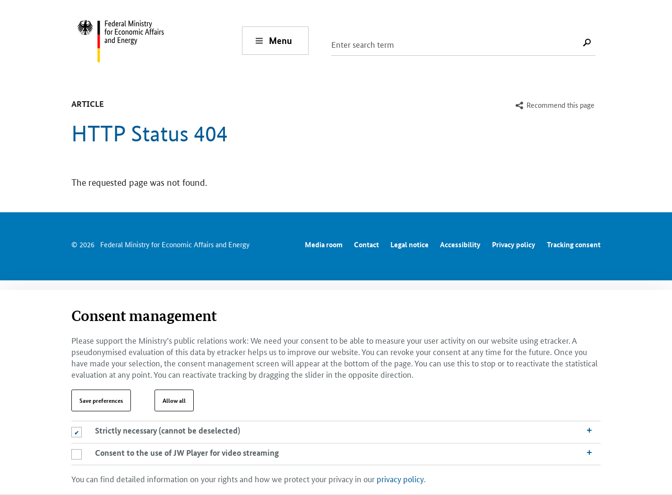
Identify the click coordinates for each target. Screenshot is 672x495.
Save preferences (101, 400)
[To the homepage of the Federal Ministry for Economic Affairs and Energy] (159, 40)
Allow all (174, 400)
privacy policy (400, 478)
